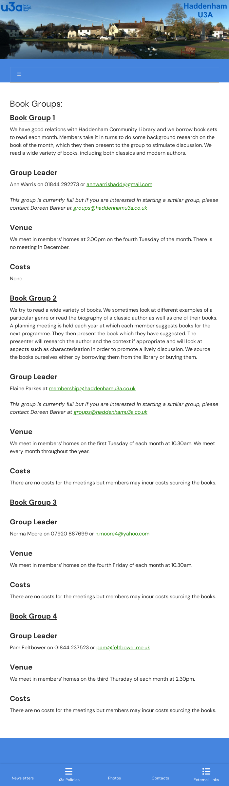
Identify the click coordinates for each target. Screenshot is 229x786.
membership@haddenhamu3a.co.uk (92, 388)
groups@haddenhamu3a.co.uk (110, 207)
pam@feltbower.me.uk (123, 647)
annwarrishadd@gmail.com (119, 184)
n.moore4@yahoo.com (122, 533)
